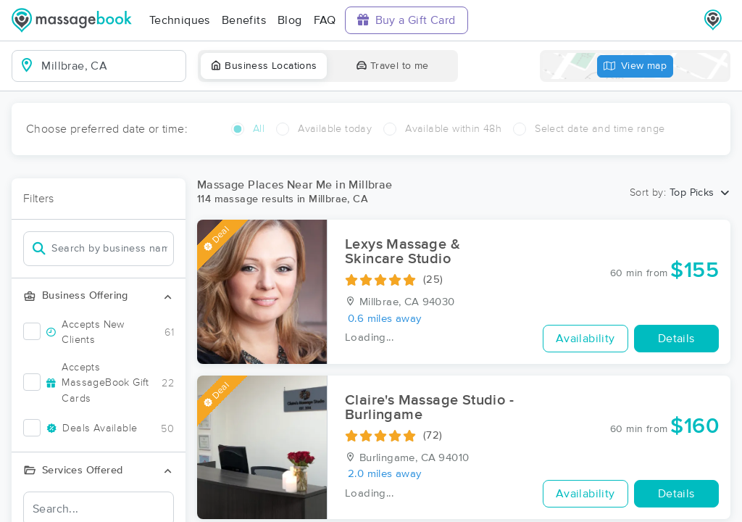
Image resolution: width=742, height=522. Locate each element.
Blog (290, 20)
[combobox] (110, 66)
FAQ (325, 20)
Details (676, 338)
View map (635, 66)
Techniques (179, 20)
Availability (585, 338)
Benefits (244, 20)
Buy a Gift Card (406, 20)
